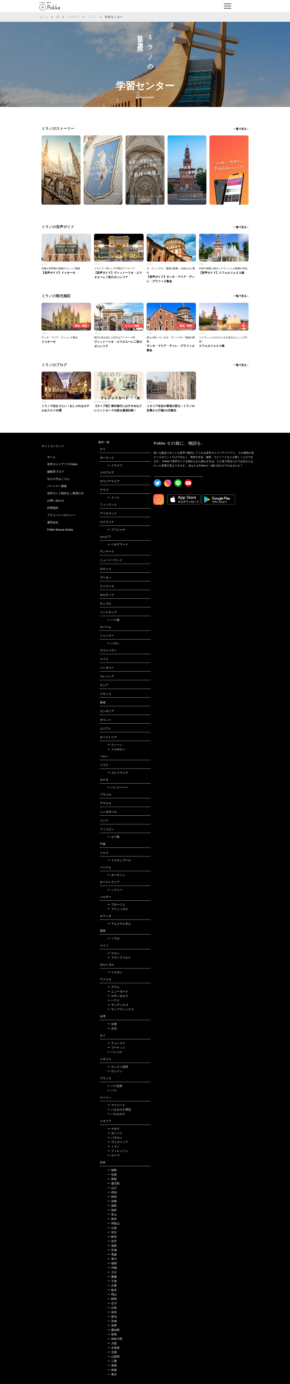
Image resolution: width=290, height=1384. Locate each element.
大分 (112, 1272)
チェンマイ (116, 1043)
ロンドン (114, 1071)
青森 (112, 1254)
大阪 (112, 1343)
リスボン (114, 972)
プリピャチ (116, 529)
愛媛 (112, 1276)
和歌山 (113, 1223)
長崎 (112, 1365)
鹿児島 (113, 1183)
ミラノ (92, 17)
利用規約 (52, 507)
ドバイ (113, 497)
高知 (112, 1192)
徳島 (112, 1170)
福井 (112, 1210)
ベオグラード (117, 544)
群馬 (112, 1334)
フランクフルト (119, 957)
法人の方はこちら (58, 478)
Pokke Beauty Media (60, 529)
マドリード (116, 1105)
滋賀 (112, 1245)
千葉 (112, 1281)
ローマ (113, 1155)
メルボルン (116, 749)
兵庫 (112, 1285)
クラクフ (114, 465)
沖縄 (112, 1267)
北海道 (113, 1347)
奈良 (112, 1312)
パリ (112, 1090)
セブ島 (113, 836)
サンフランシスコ (120, 1009)
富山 (112, 1214)
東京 (112, 1374)
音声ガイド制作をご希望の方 (65, 493)
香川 (112, 1258)
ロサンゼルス (117, 995)
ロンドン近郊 (117, 1066)
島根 (112, 1369)
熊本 (112, 1219)
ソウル (113, 938)
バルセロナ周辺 (119, 1109)
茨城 (112, 1321)
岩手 (112, 1241)
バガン (113, 643)
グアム (113, 987)
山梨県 (113, 1356)
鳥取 (112, 1179)
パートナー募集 (57, 486)
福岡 (112, 1263)
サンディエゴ (117, 1004)
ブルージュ (116, 904)
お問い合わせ (55, 500)
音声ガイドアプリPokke (62, 464)
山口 (112, 1187)
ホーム (44, 17)
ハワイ (113, 1000)
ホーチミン (116, 875)
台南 (112, 1024)
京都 (112, 1352)
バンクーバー (117, 787)
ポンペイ (114, 1133)
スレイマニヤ (117, 772)
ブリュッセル (117, 908)
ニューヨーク (117, 991)
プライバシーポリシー (61, 515)
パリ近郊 (114, 1086)
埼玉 (112, 1232)
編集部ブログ (55, 471)
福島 (112, 1205)
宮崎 (112, 1201)
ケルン (113, 953)
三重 (112, 1361)
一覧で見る (239, 129)
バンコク (114, 1052)
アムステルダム (119, 923)
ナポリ (113, 1128)
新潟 (112, 1316)
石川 (112, 1303)
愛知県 (113, 1330)
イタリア (73, 17)
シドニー (114, 889)
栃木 (112, 1290)
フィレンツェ (117, 1150)
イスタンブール (119, 860)
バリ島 (113, 619)
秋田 (112, 1196)
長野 (112, 1325)
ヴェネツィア (117, 1142)
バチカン (114, 1137)
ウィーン (114, 744)
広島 (112, 1307)
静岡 (112, 1298)
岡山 (112, 1294)
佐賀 (112, 1174)
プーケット (116, 1047)
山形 (112, 1227)
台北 (112, 1028)
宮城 (112, 1250)
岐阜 (112, 1236)
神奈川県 (114, 1338)
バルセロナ (116, 1114)
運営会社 (52, 522)
